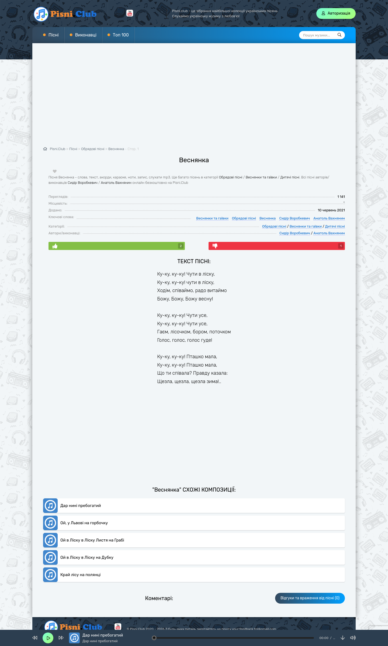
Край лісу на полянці (80, 574)
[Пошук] (339, 35)
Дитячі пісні (289, 177)
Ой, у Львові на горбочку (84, 522)
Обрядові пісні (230, 177)
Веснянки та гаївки (261, 177)
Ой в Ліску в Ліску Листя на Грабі (92, 540)
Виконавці (85, 35)
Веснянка (116, 149)
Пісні (53, 35)
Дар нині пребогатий (80, 505)
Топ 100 (121, 35)
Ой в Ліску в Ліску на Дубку (86, 557)
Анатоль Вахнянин (116, 183)
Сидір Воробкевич (82, 183)
